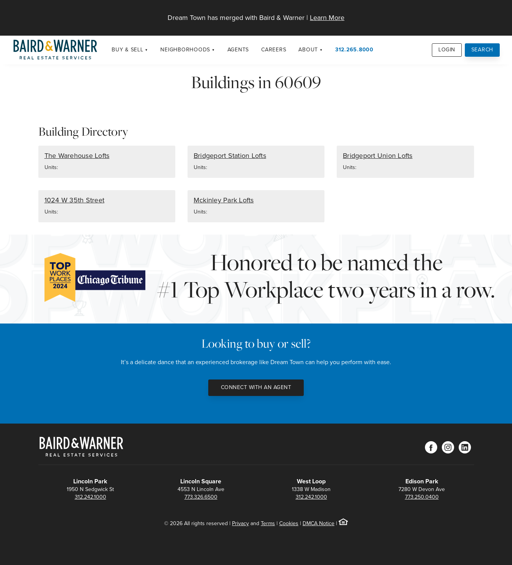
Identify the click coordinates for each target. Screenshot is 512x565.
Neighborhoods (185, 50)
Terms (268, 523)
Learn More (327, 18)
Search (482, 50)
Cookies (288, 523)
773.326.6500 (200, 497)
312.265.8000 (354, 50)
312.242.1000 (90, 497)
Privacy (240, 523)
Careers (273, 50)
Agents (238, 50)
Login (446, 50)
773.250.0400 (422, 497)
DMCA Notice (318, 523)
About (308, 50)
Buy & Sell (127, 50)
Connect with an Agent (256, 387)
